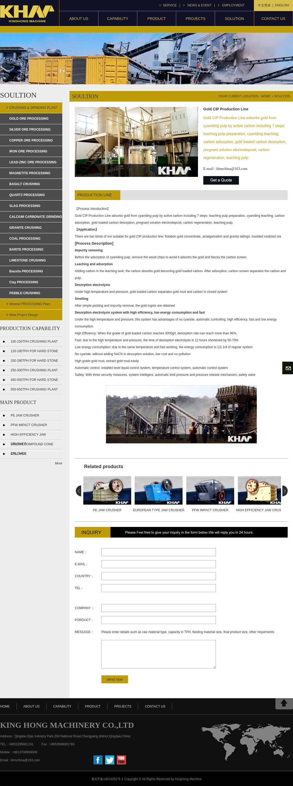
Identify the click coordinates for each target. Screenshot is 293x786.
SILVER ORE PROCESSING (30, 129)
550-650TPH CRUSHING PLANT (34, 389)
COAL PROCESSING (24, 238)
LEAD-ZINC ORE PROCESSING (32, 162)
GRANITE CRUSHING (25, 228)
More (58, 463)
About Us (78, 18)
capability (117, 18)
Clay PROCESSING (23, 282)
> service (168, 5)
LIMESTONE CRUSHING (27, 260)
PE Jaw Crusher (25, 415)
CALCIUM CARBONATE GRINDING (35, 217)
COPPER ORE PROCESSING (31, 140)
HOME (5, 706)
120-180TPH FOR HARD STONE (34, 351)
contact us (273, 18)
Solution (234, 18)
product (156, 18)
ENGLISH (282, 5)
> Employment (231, 5)
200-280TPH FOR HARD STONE (34, 361)
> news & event (197, 5)
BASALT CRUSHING (24, 184)
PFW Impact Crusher (29, 425)
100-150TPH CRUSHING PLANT (34, 341)
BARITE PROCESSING (26, 249)
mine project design (23, 315)
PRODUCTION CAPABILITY (30, 328)
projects (195, 18)
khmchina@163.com (231, 169)
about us (31, 706)
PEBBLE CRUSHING (24, 293)
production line (94, 195)
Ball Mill (18, 454)
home (266, 96)
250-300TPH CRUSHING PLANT (34, 370)
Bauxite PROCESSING (26, 271)
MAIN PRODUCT (18, 402)
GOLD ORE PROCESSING (28, 118)
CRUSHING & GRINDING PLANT (33, 108)
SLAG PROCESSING (24, 206)
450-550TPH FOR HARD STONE (34, 380)
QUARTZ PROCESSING (27, 195)
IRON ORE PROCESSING (28, 151)
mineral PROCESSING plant (29, 304)
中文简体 (264, 5)
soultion (282, 96)
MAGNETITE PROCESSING (29, 173)
